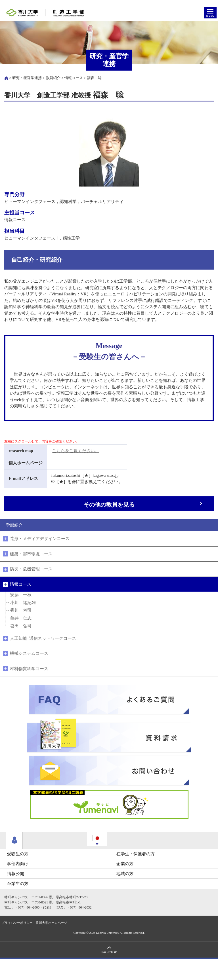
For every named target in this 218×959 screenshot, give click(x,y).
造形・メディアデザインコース (40, 538)
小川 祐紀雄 (23, 602)
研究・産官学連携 (27, 78)
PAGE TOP (109, 952)
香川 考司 (21, 610)
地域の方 (124, 873)
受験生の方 (17, 854)
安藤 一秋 (21, 594)
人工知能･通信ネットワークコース (43, 638)
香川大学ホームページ (51, 922)
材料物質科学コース (29, 668)
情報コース (73, 78)
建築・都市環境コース (31, 554)
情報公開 (15, 873)
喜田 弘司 (21, 626)
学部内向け (17, 863)
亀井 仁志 (21, 618)
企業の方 (124, 863)
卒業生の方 (17, 883)
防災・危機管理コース (31, 569)
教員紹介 (53, 78)
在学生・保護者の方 (135, 854)
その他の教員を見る (109, 505)
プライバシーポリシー (17, 922)
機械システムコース (29, 653)
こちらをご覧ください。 (75, 450)
